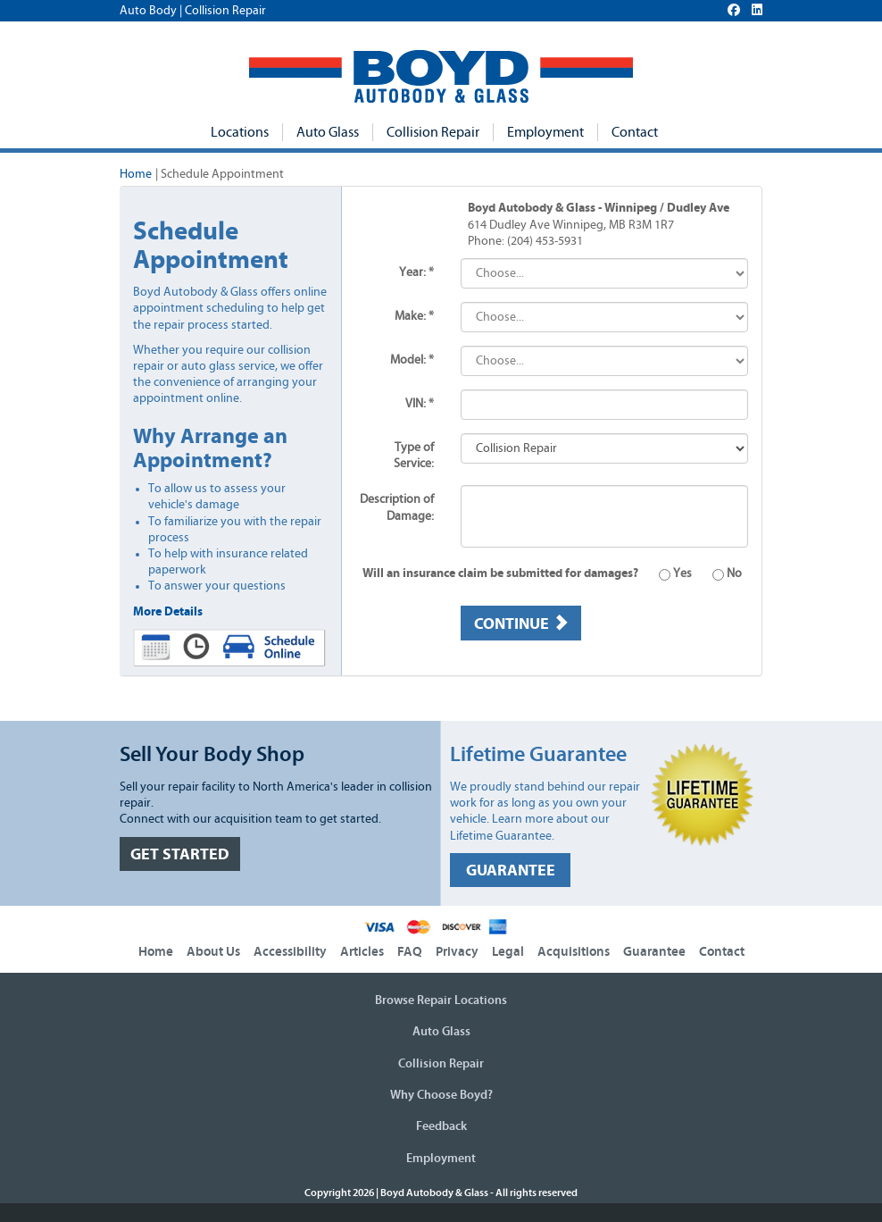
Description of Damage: (397, 507)
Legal (508, 951)
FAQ (409, 951)
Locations (240, 132)
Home (136, 174)
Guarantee (654, 951)
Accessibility (290, 951)
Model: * (412, 360)
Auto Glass (327, 132)
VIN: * (419, 404)
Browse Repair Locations (441, 1000)
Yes (666, 574)
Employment (545, 132)
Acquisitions (573, 951)
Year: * (416, 272)
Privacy (457, 951)
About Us (213, 951)
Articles (362, 951)
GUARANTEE (510, 870)
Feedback (441, 1126)
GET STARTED (179, 854)
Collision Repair (433, 132)
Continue (521, 623)
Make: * (414, 316)
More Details (168, 611)
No (718, 574)
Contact (635, 132)
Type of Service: (414, 455)
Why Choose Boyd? (441, 1095)
